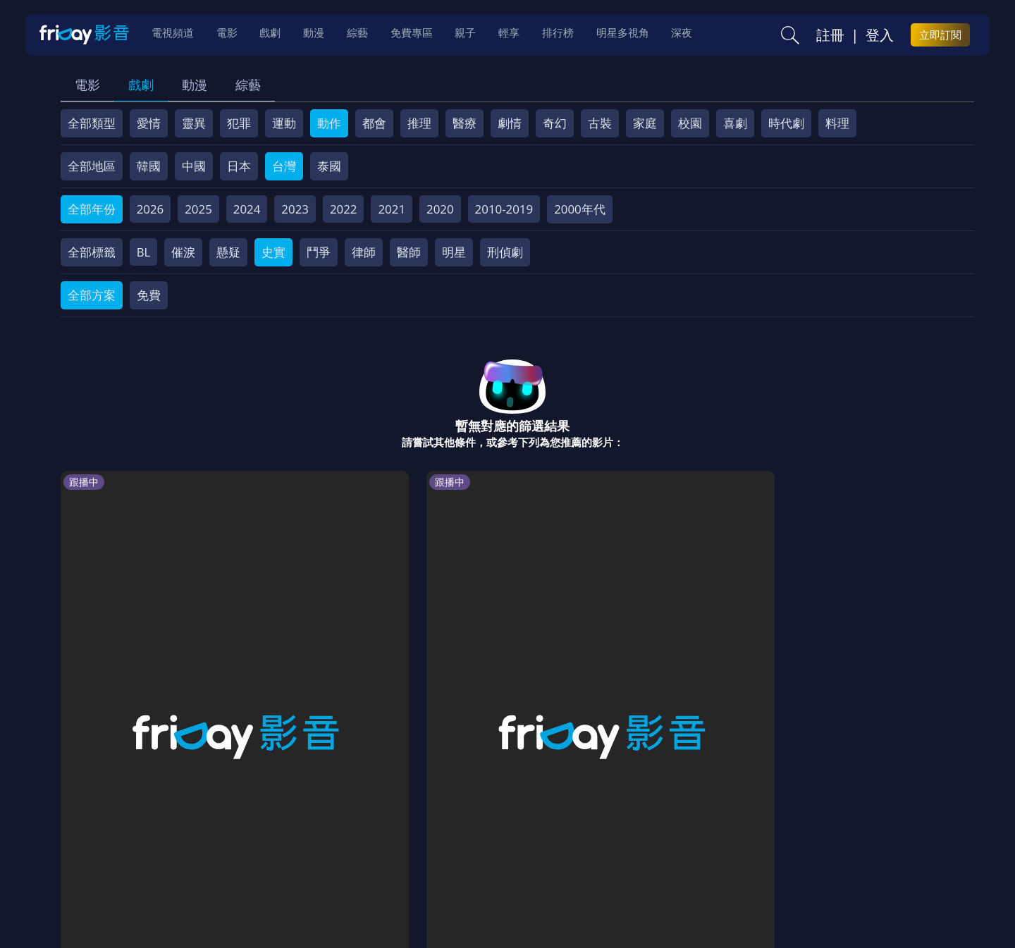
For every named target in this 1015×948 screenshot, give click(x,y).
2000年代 (579, 209)
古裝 (600, 123)
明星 (454, 252)
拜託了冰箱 (96, 649)
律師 (364, 252)
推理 (419, 123)
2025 (198, 209)
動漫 (194, 84)
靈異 (194, 123)
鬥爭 (319, 252)
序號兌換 (157, 847)
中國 (194, 166)
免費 (149, 295)
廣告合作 (701, 847)
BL (144, 252)
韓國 (149, 166)
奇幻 (555, 123)
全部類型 (92, 123)
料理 (837, 123)
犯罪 (239, 123)
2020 (440, 209)
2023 (295, 209)
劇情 (510, 123)
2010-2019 (504, 209)
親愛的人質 (742, 649)
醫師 (409, 252)
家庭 (645, 123)
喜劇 (735, 123)
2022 (343, 209)
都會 (374, 123)
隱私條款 (429, 847)
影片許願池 (633, 847)
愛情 (149, 123)
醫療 (464, 123)
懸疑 (228, 252)
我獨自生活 (484, 649)
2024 (247, 209)
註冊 (830, 36)
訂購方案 (823, 847)
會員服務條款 (355, 847)
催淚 (183, 252)
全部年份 (92, 209)
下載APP (762, 847)
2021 (391, 209)
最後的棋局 (354, 649)
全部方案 (92, 295)
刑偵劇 (505, 252)
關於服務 (95, 847)
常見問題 (281, 847)
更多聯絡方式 (864, 900)
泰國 (329, 166)
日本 (239, 166)
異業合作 (565, 847)
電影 (87, 84)
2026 (150, 209)
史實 (273, 252)
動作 (329, 123)
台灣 (284, 166)
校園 (690, 123)
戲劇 (141, 84)
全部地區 (92, 166)
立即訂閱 (940, 36)
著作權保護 (497, 847)
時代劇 (786, 123)
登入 (880, 36)
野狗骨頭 (607, 649)
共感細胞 (219, 649)
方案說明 (219, 847)
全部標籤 (92, 252)
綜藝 (248, 84)
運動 (284, 123)
